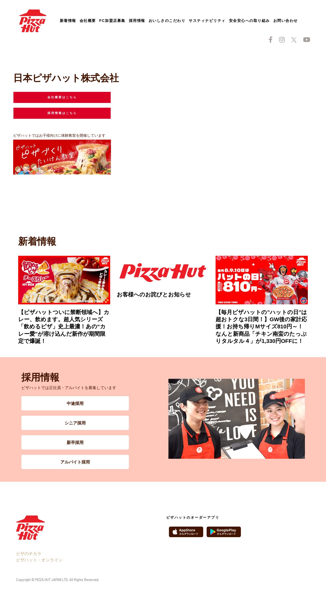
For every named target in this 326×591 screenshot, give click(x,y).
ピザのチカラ (28, 553)
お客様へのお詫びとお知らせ (154, 294)
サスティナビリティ (207, 20)
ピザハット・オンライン (39, 559)
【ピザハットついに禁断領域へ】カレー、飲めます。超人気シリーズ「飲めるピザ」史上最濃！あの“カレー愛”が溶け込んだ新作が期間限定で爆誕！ (63, 326)
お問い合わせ (285, 20)
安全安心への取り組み (249, 20)
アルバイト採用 (75, 461)
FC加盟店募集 (112, 20)
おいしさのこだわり (167, 20)
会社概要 (88, 20)
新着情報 (68, 20)
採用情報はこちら (62, 113)
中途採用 (75, 403)
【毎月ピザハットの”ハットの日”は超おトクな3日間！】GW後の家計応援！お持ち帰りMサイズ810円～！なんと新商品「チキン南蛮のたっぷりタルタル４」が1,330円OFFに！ (261, 326)
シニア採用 (75, 422)
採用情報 (137, 20)
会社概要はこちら (62, 97)
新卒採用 (75, 442)
